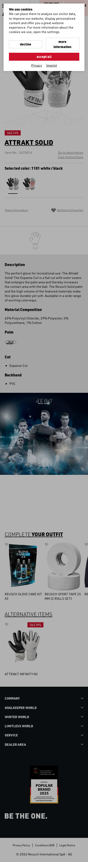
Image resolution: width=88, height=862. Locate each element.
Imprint (51, 65)
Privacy (36, 65)
